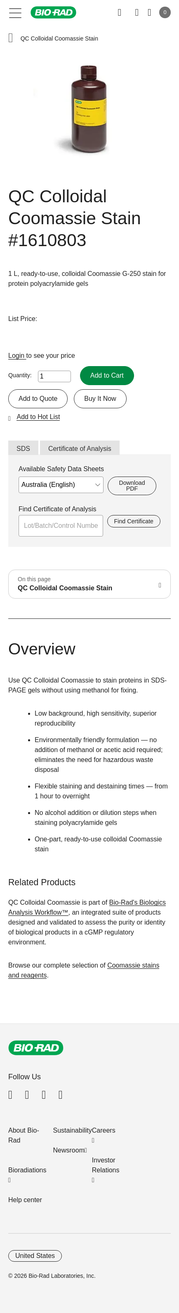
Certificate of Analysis (79, 448)
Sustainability (72, 1130)
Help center (25, 1199)
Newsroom (69, 1150)
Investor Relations (106, 1165)
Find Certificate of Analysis (58, 509)
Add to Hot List (38, 416)
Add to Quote (38, 398)
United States (35, 1255)
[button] (10, 39)
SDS (23, 448)
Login (17, 355)
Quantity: (20, 375)
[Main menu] (15, 12)
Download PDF (132, 485)
